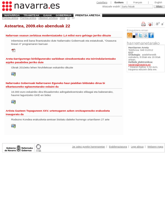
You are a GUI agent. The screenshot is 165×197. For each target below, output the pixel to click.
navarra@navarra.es (139, 64)
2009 (62, 18)
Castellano (101, 2)
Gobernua (64, 15)
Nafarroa (12, 15)
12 (68, 18)
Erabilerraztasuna (118, 146)
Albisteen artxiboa (48, 18)
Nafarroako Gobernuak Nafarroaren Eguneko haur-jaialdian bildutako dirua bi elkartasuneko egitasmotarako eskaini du (55, 85)
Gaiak (47, 15)
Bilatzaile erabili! (111, 6)
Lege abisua (137, 146)
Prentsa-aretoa (28, 18)
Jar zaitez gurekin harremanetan (88, 146)
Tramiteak (31, 15)
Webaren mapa (155, 146)
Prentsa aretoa (87, 15)
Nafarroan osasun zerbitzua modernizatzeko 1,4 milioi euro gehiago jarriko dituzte (58, 35)
